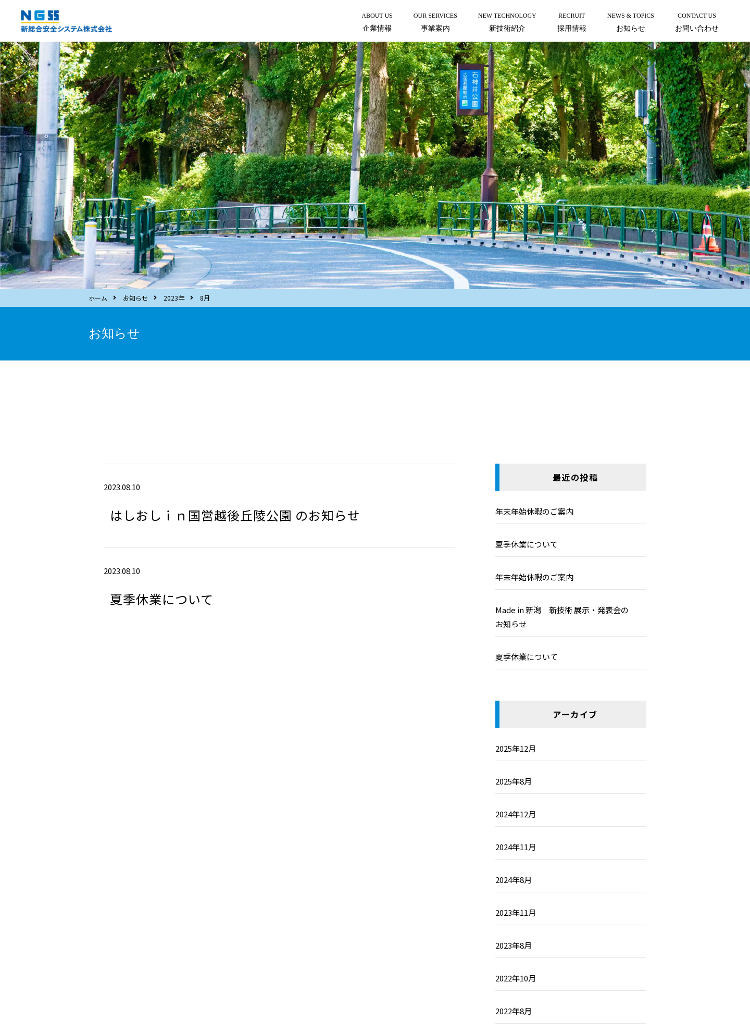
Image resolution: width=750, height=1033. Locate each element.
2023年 (174, 297)
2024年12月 (515, 813)
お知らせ (135, 297)
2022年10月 (515, 978)
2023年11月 (515, 912)
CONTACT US (697, 23)
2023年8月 (513, 945)
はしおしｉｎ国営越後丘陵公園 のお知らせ (235, 515)
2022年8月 (513, 1010)
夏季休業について (162, 599)
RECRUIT (571, 23)
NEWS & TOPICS (630, 23)
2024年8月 (513, 879)
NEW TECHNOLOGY (507, 23)
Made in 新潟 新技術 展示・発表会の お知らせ (569, 616)
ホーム (98, 297)
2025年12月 (515, 748)
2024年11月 (515, 846)
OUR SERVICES (435, 23)
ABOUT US (376, 23)
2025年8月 (513, 781)
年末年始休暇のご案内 (534, 511)
